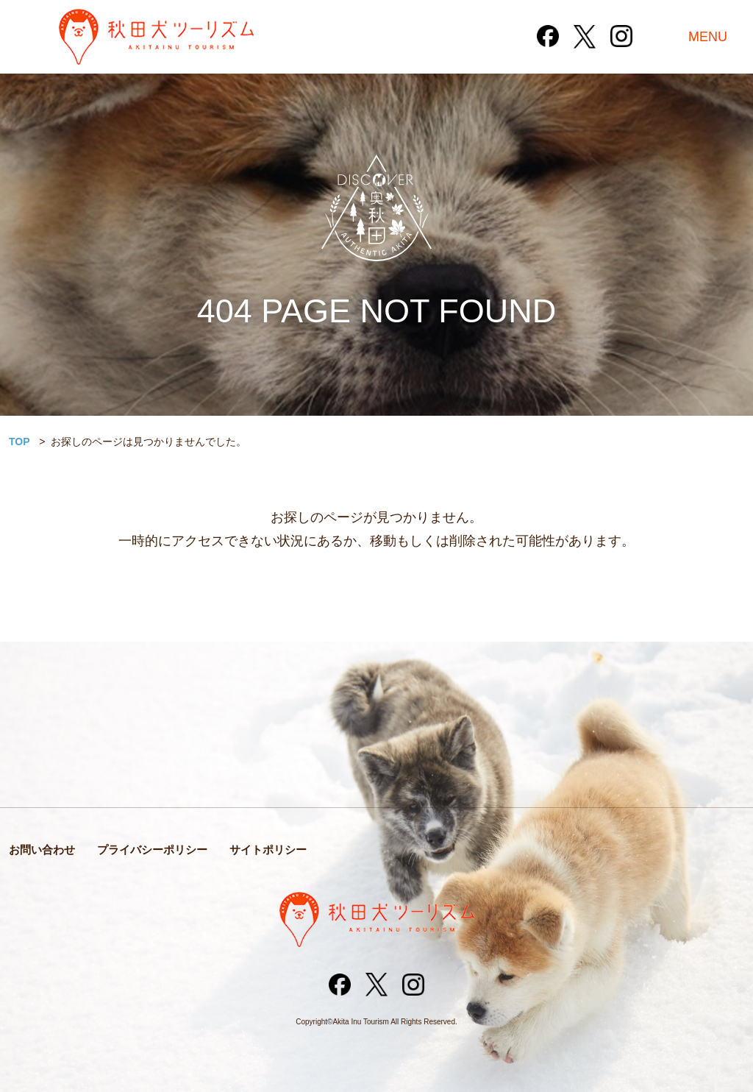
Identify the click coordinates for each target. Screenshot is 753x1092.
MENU (707, 36)
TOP (19, 441)
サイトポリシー (268, 849)
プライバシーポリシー (152, 849)
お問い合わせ (42, 849)
